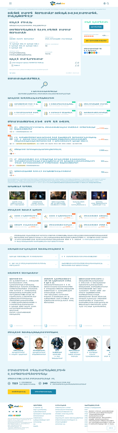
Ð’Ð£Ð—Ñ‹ (87, 422)
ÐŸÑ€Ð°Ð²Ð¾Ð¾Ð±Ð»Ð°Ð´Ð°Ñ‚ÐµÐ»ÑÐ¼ (66, 420)
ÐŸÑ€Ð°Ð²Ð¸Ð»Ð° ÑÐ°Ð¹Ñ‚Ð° (63, 407)
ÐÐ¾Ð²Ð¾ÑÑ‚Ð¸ (38, 407)
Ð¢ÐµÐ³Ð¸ (35, 426)
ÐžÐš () (111, 428)
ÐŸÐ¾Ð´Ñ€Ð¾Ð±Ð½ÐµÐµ (43, 392)
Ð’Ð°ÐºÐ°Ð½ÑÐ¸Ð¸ (60, 424)
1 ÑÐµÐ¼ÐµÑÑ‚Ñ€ (16, 44)
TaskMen (12, 73)
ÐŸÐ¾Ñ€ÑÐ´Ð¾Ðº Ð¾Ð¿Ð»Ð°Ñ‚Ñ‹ (64, 413)
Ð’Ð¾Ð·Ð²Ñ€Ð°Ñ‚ (59, 415)
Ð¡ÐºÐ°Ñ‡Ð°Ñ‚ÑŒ (96, 27)
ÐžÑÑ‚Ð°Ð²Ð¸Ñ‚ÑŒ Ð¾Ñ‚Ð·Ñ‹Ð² (96, 41)
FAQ (34, 424)
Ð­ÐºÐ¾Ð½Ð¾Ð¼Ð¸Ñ (38, 415)
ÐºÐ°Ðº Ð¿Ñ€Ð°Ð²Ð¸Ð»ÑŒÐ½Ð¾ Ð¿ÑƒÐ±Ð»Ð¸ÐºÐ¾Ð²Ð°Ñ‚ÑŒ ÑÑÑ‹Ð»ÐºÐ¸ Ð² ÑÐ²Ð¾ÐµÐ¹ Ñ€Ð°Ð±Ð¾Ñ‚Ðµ (75, 182)
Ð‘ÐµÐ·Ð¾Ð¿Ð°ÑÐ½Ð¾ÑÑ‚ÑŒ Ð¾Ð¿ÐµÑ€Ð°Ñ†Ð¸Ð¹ (69, 418)
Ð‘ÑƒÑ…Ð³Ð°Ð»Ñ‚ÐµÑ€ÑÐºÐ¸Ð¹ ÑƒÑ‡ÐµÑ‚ (58, 39)
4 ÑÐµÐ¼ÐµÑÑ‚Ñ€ (30, 46)
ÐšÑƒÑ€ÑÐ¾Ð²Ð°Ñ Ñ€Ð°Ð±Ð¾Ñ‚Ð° (21, 39)
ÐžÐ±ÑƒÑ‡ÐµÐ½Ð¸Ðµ (19, 392)
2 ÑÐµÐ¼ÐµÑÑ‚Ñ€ (31, 44)
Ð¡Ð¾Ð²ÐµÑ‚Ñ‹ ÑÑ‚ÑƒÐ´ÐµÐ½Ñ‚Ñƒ (42, 413)
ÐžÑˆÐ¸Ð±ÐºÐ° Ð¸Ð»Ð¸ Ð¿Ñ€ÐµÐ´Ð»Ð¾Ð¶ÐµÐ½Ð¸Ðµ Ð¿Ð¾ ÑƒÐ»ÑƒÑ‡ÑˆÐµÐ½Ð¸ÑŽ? (28, 69)
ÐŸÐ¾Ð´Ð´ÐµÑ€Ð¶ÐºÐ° (61, 422)
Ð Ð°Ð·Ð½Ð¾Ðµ (37, 422)
